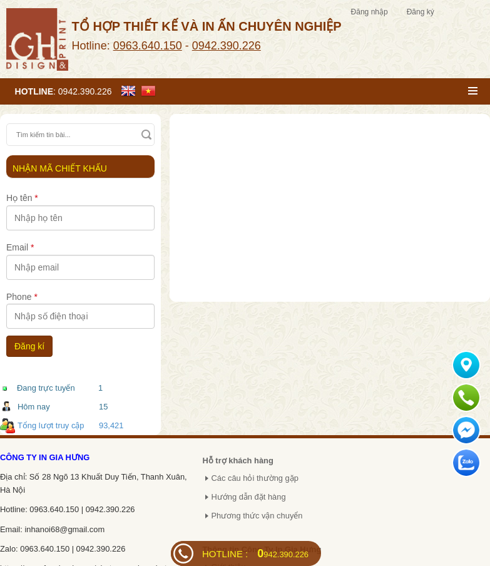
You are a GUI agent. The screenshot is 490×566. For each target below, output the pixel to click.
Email (20, 247)
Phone (22, 297)
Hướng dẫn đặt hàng (248, 497)
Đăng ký (420, 12)
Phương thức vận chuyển (256, 515)
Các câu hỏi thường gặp (255, 478)
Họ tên (22, 198)
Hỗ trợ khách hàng (237, 460)
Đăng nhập (369, 12)
